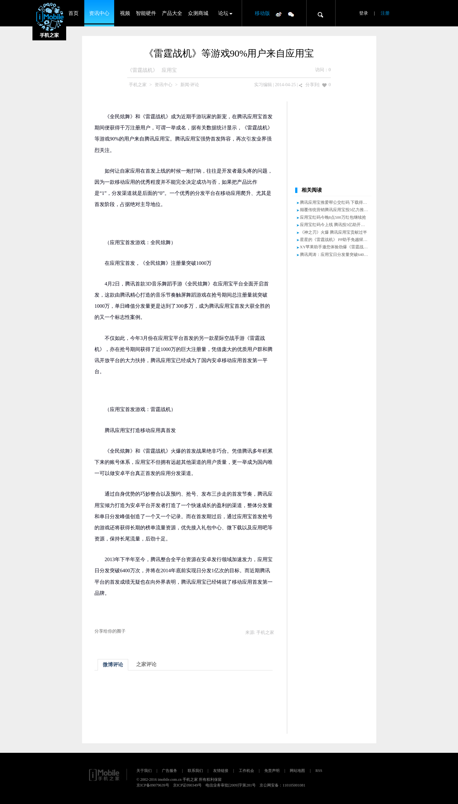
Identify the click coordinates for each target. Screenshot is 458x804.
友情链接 (220, 770)
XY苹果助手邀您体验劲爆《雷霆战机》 (336, 246)
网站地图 (297, 770)
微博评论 (113, 664)
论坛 (223, 13)
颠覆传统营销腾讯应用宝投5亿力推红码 (336, 209)
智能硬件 (146, 13)
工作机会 (246, 770)
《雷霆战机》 (142, 70)
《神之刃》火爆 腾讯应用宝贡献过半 (333, 232)
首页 (73, 13)
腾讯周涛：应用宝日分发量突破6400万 (335, 254)
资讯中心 (99, 13)
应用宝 (169, 70)
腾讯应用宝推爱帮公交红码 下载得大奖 (335, 202)
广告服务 (169, 770)
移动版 (262, 13)
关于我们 (144, 770)
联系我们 (195, 770)
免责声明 (272, 770)
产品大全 (172, 13)
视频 (125, 13)
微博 (278, 14)
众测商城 (198, 13)
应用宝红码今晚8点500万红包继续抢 (333, 217)
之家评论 (146, 664)
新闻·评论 (189, 84)
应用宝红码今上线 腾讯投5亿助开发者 (334, 224)
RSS (319, 770)
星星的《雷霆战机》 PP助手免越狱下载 (336, 239)
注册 (385, 13)
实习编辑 (263, 84)
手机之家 (138, 84)
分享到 (312, 84)
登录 (363, 13)
